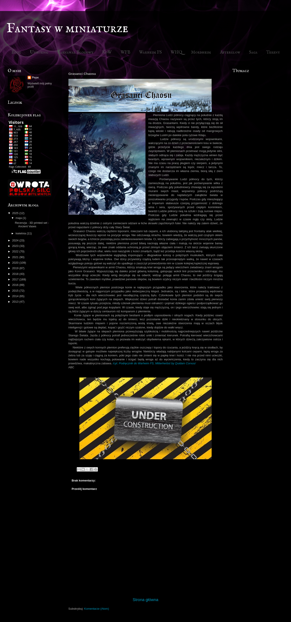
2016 (15, 285)
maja (19, 218)
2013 (15, 301)
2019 (15, 268)
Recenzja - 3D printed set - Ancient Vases (32, 224)
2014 (15, 296)
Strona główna (145, 600)
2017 (15, 279)
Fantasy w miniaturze (67, 28)
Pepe (35, 77)
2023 (15, 246)
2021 (15, 257)
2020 (15, 262)
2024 (15, 240)
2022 (15, 251)
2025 (15, 213)
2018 (15, 274)
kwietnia (21, 233)
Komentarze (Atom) (96, 608)
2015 (15, 290)
